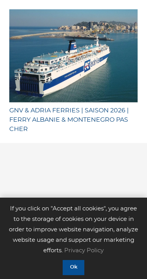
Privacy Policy (84, 250)
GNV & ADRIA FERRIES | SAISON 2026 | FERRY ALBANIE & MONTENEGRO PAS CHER (69, 119)
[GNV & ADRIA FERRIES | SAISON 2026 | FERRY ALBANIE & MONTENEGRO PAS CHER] (73, 56)
